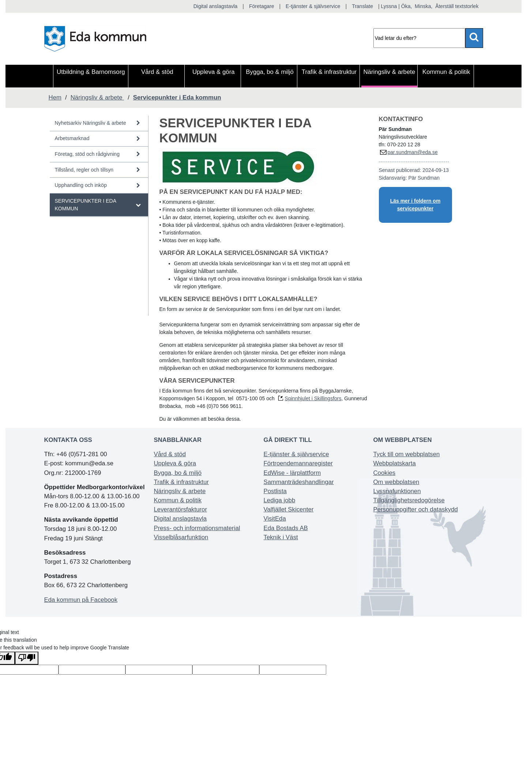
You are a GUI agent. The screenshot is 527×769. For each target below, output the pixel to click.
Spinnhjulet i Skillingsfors (313, 398)
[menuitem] (90, 76)
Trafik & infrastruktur (181, 482)
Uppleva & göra (175, 463)
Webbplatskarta (394, 463)
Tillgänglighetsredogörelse (409, 500)
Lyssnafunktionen (397, 491)
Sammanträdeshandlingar (299, 482)
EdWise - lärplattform (292, 472)
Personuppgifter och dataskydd (415, 509)
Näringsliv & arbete (180, 491)
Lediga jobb (280, 500)
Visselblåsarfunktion (181, 537)
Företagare (261, 6)
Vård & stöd (170, 454)
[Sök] (419, 38)
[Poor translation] (26, 658)
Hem (55, 97)
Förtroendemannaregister (298, 463)
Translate (362, 6)
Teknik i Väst (281, 537)
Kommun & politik (178, 500)
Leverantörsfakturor (180, 509)
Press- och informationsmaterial (197, 528)
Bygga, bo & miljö (178, 472)
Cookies (384, 472)
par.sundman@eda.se (413, 152)
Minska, (423, 6)
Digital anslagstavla (215, 6)
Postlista (275, 491)
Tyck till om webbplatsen (406, 454)
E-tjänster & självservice (313, 6)
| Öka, (405, 6)
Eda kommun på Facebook (81, 599)
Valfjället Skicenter (289, 509)
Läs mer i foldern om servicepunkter (415, 204)
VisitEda (275, 518)
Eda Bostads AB (286, 528)
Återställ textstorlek (456, 6)
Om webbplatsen (396, 482)
